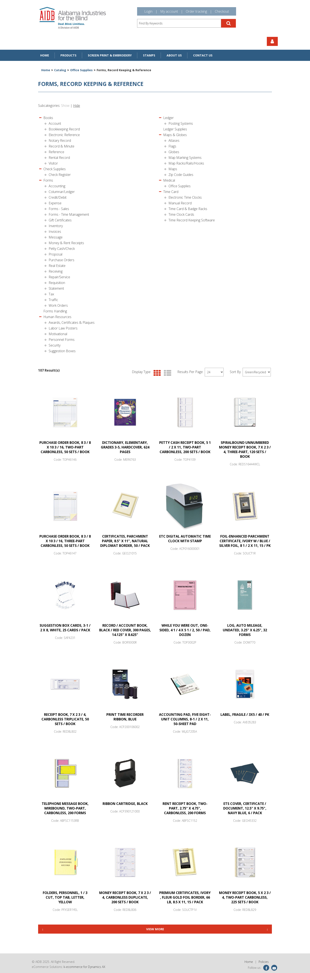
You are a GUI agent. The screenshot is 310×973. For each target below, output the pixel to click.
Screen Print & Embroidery (110, 55)
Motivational (58, 334)
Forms (48, 180)
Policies (264, 962)
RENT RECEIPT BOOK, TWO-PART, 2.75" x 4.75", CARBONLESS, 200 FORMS (185, 808)
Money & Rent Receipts (66, 243)
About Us (174, 55)
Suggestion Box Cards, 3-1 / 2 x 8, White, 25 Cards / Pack (65, 627)
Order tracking (196, 11)
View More (155, 929)
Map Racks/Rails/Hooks (186, 163)
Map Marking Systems (185, 157)
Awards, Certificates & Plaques (72, 322)
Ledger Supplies (175, 129)
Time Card (170, 191)
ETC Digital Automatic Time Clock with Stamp (185, 538)
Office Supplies (81, 70)
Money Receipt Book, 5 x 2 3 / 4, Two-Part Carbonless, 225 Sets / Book (245, 897)
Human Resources (57, 317)
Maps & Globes (175, 134)
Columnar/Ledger (62, 191)
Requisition (57, 282)
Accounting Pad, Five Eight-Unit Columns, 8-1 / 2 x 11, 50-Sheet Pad (185, 719)
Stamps (149, 55)
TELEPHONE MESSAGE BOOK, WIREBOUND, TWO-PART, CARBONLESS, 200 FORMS (65, 808)
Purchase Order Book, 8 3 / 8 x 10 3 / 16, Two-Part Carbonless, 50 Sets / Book (65, 447)
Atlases (173, 140)
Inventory (56, 226)
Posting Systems (180, 123)
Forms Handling (55, 311)
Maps (172, 169)
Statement (56, 288)
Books (48, 117)
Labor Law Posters (63, 328)
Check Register (60, 174)
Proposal (55, 254)
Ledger (168, 117)
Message (56, 237)
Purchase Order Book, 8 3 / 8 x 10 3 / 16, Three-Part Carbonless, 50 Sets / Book (65, 541)
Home (44, 55)
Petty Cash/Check (62, 248)
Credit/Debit (58, 197)
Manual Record (180, 203)
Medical (169, 180)
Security (54, 345)
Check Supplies (54, 169)
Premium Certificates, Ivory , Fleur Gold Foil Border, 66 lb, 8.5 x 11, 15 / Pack (185, 897)
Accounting (57, 186)
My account (169, 11)
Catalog (60, 70)
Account (55, 123)
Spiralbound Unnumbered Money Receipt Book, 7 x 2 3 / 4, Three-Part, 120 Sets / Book (245, 449)
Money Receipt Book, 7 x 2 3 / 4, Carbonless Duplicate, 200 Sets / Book (125, 897)
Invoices (55, 231)
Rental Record (59, 157)
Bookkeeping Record (64, 129)
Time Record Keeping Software (191, 220)
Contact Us (202, 55)
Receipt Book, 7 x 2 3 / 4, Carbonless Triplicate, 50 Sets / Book (65, 719)
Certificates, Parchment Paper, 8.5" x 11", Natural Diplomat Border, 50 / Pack (125, 541)
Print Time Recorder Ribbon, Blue (125, 716)
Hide (76, 105)
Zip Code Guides (180, 174)
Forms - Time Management (69, 214)
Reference (56, 152)
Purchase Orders (61, 260)
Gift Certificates (60, 220)
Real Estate (57, 265)
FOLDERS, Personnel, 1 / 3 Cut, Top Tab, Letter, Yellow (65, 897)
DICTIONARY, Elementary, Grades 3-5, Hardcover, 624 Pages (125, 447)
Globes (173, 152)
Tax (51, 294)
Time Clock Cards (181, 214)
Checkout (222, 11)
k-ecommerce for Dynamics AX (84, 967)
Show (65, 105)
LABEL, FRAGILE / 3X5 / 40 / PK (244, 714)
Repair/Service (59, 277)
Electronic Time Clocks (185, 197)
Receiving (56, 271)
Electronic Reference (64, 134)
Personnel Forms (62, 339)
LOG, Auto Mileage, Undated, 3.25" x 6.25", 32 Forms (245, 630)
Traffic (53, 299)
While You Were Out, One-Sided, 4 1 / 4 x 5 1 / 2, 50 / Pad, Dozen (185, 630)
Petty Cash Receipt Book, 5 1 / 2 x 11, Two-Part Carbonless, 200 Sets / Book (185, 447)
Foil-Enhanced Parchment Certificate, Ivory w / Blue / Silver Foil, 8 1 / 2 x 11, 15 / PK (245, 541)
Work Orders (58, 305)
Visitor (53, 163)
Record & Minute (61, 146)
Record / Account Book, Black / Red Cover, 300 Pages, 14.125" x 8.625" (125, 630)
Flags (172, 146)
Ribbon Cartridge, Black (125, 803)
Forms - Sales (59, 208)
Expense (55, 203)
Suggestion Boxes (62, 351)
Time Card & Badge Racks (187, 208)
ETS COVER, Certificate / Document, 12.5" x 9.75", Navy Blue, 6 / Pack (244, 808)
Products (68, 55)
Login (148, 11)
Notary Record (60, 140)
